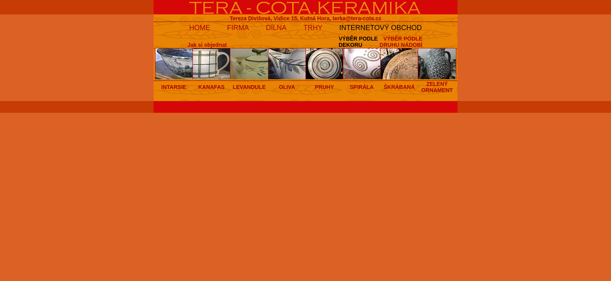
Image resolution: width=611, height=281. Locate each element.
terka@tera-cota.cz (357, 18)
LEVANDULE (249, 87)
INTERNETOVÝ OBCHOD (380, 28)
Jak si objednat (207, 45)
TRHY (313, 28)
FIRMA (238, 28)
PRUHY (324, 87)
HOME (199, 28)
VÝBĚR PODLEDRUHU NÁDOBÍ (401, 42)
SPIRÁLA (362, 87)
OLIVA (287, 87)
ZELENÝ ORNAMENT (437, 87)
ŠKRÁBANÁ (399, 87)
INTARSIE (173, 87)
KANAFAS (211, 87)
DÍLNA (276, 28)
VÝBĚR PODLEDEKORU (358, 42)
